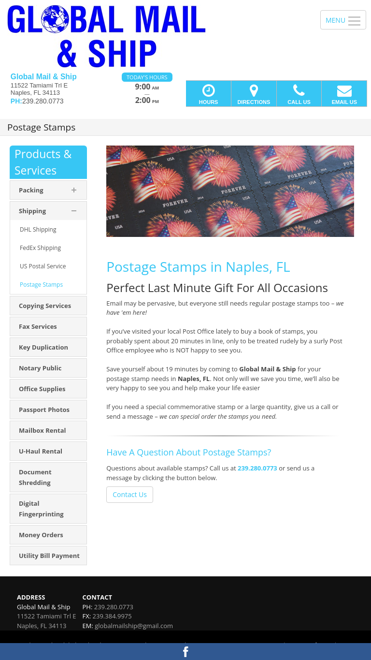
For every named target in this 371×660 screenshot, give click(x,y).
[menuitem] (48, 229)
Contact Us (130, 494)
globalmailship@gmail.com (134, 625)
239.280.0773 (257, 468)
